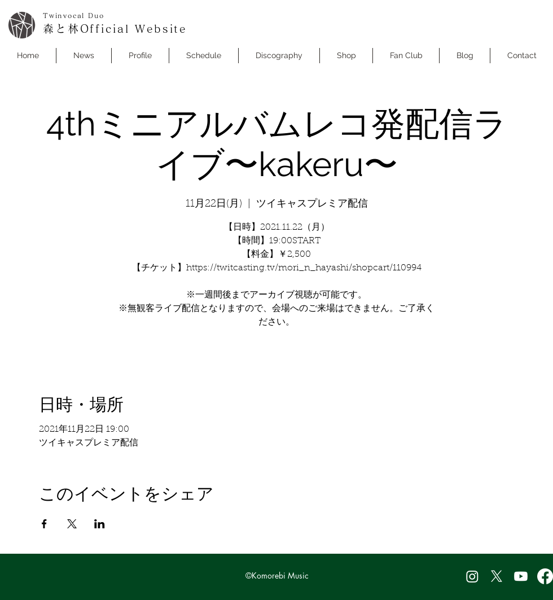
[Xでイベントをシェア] (72, 523)
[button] (203, 55)
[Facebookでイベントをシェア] (44, 523)
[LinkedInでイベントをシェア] (99, 523)
